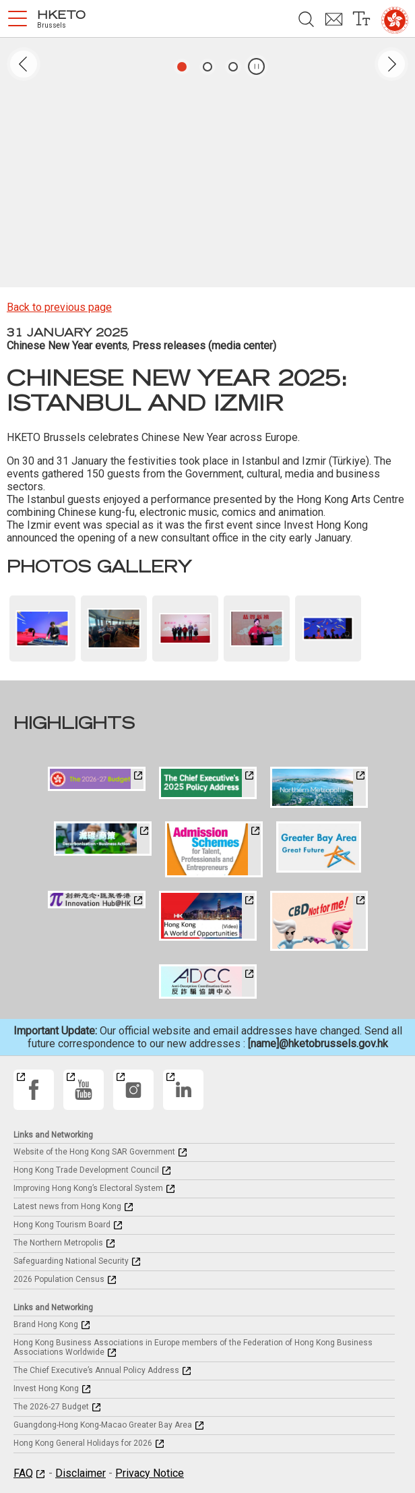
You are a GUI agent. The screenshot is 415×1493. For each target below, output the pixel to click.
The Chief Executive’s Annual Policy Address (96, 1370)
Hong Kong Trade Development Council (86, 1170)
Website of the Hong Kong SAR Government (94, 1152)
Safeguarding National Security (71, 1261)
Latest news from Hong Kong (67, 1206)
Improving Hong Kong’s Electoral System (88, 1188)
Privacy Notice (149, 1473)
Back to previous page (59, 307)
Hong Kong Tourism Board (61, 1224)
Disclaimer (80, 1473)
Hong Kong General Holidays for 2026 (82, 1443)
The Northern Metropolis (58, 1243)
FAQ (23, 1473)
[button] (17, 19)
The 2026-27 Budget (51, 1406)
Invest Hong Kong (46, 1388)
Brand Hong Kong (45, 1324)
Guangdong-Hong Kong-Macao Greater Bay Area (102, 1425)
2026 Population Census (58, 1279)
